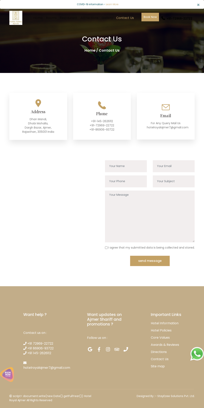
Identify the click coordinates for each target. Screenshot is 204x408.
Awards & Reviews (165, 344)
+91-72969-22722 (176, 19)
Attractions (89, 18)
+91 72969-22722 (38, 343)
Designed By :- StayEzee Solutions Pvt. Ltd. (166, 396)
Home (38, 18)
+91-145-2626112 (102, 121)
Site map (158, 366)
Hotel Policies (161, 330)
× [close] (198, 5)
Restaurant (68, 18)
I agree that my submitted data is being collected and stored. (151, 247)
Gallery (107, 18)
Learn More (112, 4)
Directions (159, 351)
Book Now (150, 17)
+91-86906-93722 (101, 130)
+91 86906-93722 (38, 348)
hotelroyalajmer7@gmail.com (167, 127)
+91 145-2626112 (37, 352)
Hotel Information (164, 323)
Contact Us (125, 18)
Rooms (51, 18)
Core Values (160, 337)
